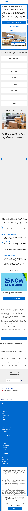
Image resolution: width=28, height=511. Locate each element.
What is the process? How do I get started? (12, 284)
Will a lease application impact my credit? (12, 295)
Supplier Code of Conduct (7, 383)
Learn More (4, 141)
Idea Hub (4, 374)
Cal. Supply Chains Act (6, 381)
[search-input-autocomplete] (13, 313)
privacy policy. (19, 501)
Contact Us (4, 355)
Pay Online (4, 356)
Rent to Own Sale (5, 348)
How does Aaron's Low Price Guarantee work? (13, 291)
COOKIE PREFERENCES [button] (15, 505)
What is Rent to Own (6, 360)
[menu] (14, 1)
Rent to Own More (5, 344)
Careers (3, 388)
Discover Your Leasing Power (14, 22)
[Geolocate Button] (21, 313)
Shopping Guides (5, 372)
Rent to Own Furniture (6, 339)
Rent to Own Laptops (6, 346)
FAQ (3, 358)
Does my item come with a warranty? (10, 298)
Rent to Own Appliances (7, 342)
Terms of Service (5, 378)
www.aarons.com (14, 270)
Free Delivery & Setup (6, 371)
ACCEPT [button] (15, 508)
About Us (4, 390)
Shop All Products (5, 349)
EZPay (3, 365)
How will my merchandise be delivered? (11, 288)
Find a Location (14, 30)
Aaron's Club (4, 364)
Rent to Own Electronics (7, 340)
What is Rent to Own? (14, 26)
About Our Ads (5, 396)
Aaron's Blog (4, 394)
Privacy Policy (5, 376)
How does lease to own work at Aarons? (11, 281)
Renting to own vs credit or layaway (11, 262)
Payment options (6, 265)
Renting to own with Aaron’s (9, 259)
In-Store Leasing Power (6, 362)
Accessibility (4, 380)
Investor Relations (5, 392)
